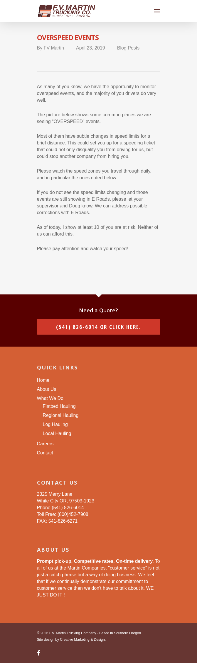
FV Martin (54, 47)
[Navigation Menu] (157, 11)
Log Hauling (55, 424)
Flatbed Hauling (59, 406)
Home (43, 380)
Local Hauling (57, 433)
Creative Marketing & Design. (83, 640)
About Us (46, 389)
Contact (45, 452)
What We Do (50, 398)
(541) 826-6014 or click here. (98, 327)
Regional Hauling (61, 415)
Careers (45, 443)
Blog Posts (128, 47)
